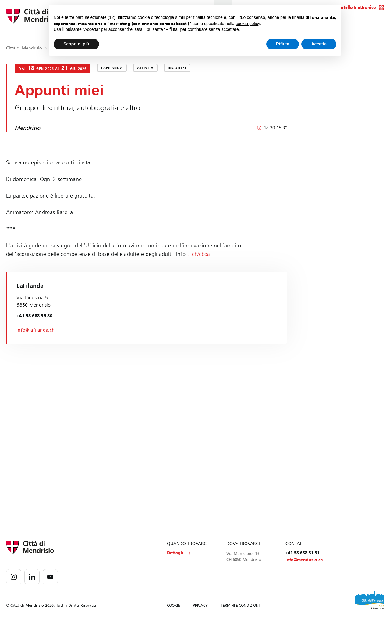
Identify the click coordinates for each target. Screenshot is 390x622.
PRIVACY (200, 606)
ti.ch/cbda (199, 254)
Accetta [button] (319, 44)
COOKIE (173, 606)
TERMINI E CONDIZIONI (240, 606)
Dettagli (178, 553)
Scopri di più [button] (76, 44)
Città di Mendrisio (24, 48)
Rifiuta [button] (282, 44)
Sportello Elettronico (359, 7)
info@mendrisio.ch (304, 560)
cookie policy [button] (248, 23)
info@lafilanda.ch (36, 330)
